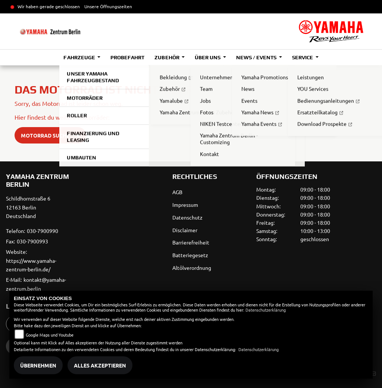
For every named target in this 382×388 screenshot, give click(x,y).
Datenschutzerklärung (265, 310)
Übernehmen (38, 365)
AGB (177, 192)
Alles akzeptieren (100, 365)
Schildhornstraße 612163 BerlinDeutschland (28, 207)
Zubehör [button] (167, 57)
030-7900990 (42, 230)
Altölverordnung (191, 267)
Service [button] (303, 57)
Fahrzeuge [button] (79, 57)
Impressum (185, 204)
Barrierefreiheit (190, 242)
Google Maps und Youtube (49, 335)
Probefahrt (127, 57)
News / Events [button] (257, 57)
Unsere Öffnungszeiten (108, 6)
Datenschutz (187, 217)
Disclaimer (184, 230)
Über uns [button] (208, 57)
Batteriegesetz (190, 255)
